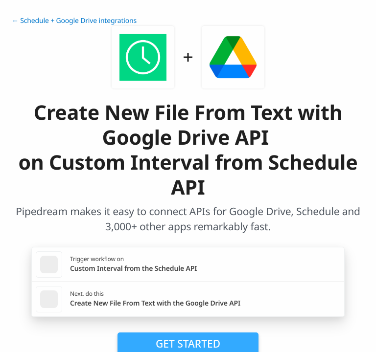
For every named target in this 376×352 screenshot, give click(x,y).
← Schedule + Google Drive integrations (74, 20)
